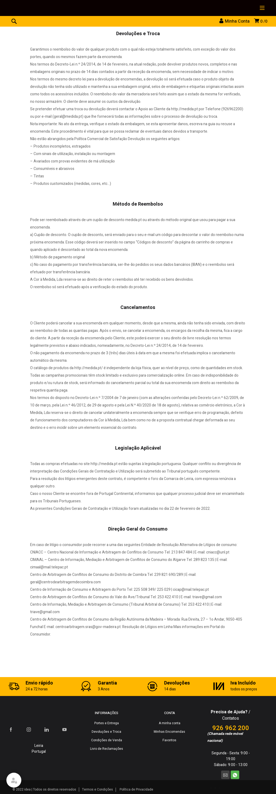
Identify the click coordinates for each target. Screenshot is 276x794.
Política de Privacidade (136, 789)
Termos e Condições (97, 789)
